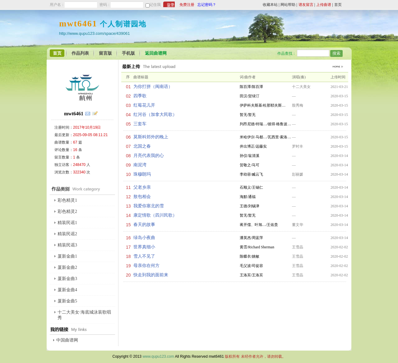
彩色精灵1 (67, 200)
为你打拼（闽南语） (153, 86)
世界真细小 (144, 247)
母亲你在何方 (146, 265)
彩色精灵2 (67, 211)
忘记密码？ (206, 4)
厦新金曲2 (67, 267)
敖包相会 (142, 196)
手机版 (128, 53)
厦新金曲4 (67, 289)
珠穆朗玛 (142, 174)
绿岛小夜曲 (144, 237)
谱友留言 (305, 4)
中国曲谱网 (67, 340)
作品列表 (80, 53)
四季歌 (139, 96)
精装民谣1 (67, 222)
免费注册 (186, 4)
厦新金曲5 (67, 301)
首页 (338, 4)
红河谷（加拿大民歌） (155, 114)
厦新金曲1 (67, 256)
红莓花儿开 (144, 105)
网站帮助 (287, 4)
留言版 (105, 53)
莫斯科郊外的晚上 (150, 137)
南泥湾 (139, 165)
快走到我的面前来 (150, 275)
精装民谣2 (67, 234)
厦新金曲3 (67, 278)
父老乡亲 (142, 187)
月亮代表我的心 (148, 155)
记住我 (155, 4)
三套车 (139, 124)
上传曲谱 (323, 4)
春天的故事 (144, 224)
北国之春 (142, 146)
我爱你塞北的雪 (148, 206)
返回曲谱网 (156, 53)
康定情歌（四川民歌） (155, 215)
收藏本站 (270, 4)
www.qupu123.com (158, 356)
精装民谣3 (67, 245)
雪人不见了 (144, 256)
